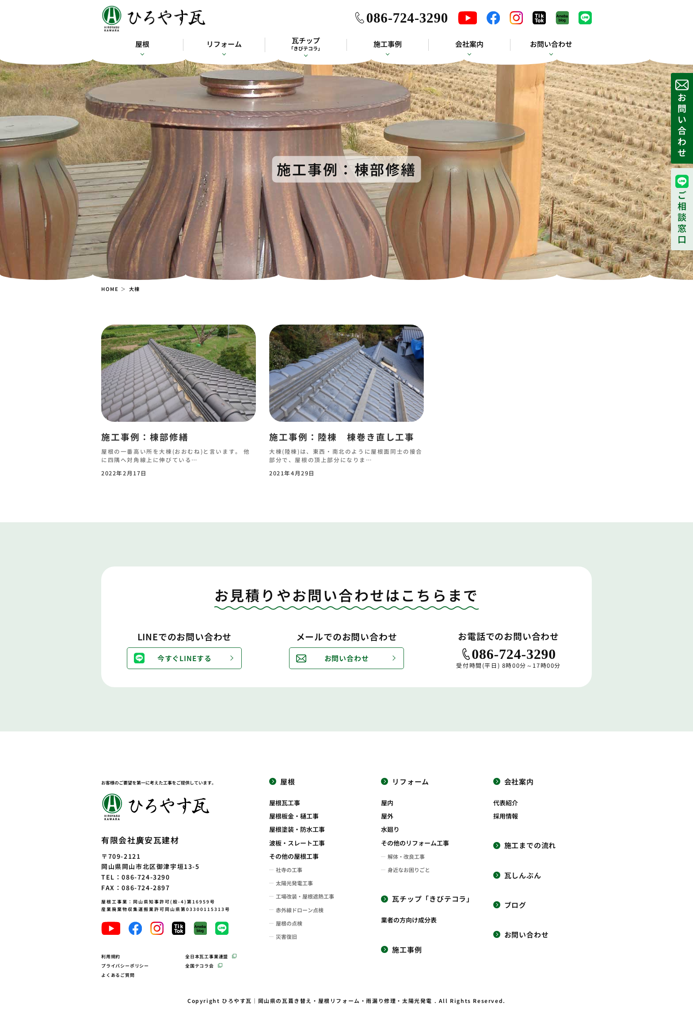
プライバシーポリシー (125, 965)
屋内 (387, 802)
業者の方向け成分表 (409, 919)
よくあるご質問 (118, 975)
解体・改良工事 (406, 856)
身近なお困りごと (409, 869)
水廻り (390, 829)
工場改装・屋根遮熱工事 (305, 896)
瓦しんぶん (522, 875)
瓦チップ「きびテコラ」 (433, 898)
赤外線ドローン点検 (300, 910)
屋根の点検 (289, 923)
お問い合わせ (551, 43)
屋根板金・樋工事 (294, 815)
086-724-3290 (407, 18)
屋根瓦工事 (284, 802)
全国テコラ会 (199, 965)
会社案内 (469, 43)
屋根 (142, 43)
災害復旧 (286, 936)
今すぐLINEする (184, 658)
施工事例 (387, 43)
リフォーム (224, 43)
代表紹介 (505, 802)
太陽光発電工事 (294, 883)
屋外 (387, 815)
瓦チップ (306, 43)
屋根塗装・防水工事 (297, 829)
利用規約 (110, 956)
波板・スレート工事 (297, 842)
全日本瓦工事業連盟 (206, 956)
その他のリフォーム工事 (415, 842)
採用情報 (505, 815)
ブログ (515, 905)
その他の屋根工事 (294, 856)
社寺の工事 (289, 869)
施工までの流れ (530, 845)
